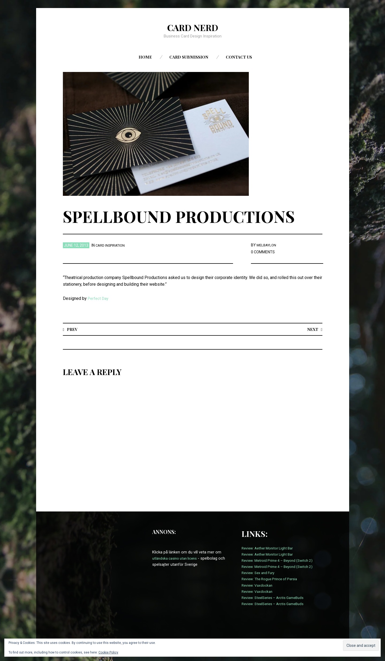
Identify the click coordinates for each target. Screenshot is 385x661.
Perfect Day (99, 298)
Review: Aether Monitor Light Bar (270, 548)
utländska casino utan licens (177, 558)
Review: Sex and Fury (260, 573)
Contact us (239, 57)
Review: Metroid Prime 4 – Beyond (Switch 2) (281, 560)
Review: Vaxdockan (258, 585)
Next (312, 329)
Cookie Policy (108, 652)
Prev (72, 329)
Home (145, 57)
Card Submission (188, 57)
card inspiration (112, 245)
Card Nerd (192, 27)
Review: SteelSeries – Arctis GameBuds (276, 597)
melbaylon (267, 245)
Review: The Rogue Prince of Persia (273, 579)
